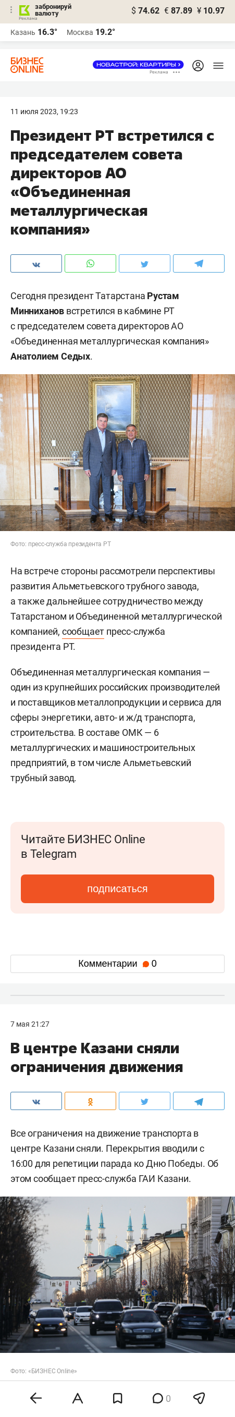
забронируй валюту (53, 10)
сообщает (83, 631)
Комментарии (117, 963)
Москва (80, 32)
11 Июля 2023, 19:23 (44, 111)
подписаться (117, 888)
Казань (22, 32)
